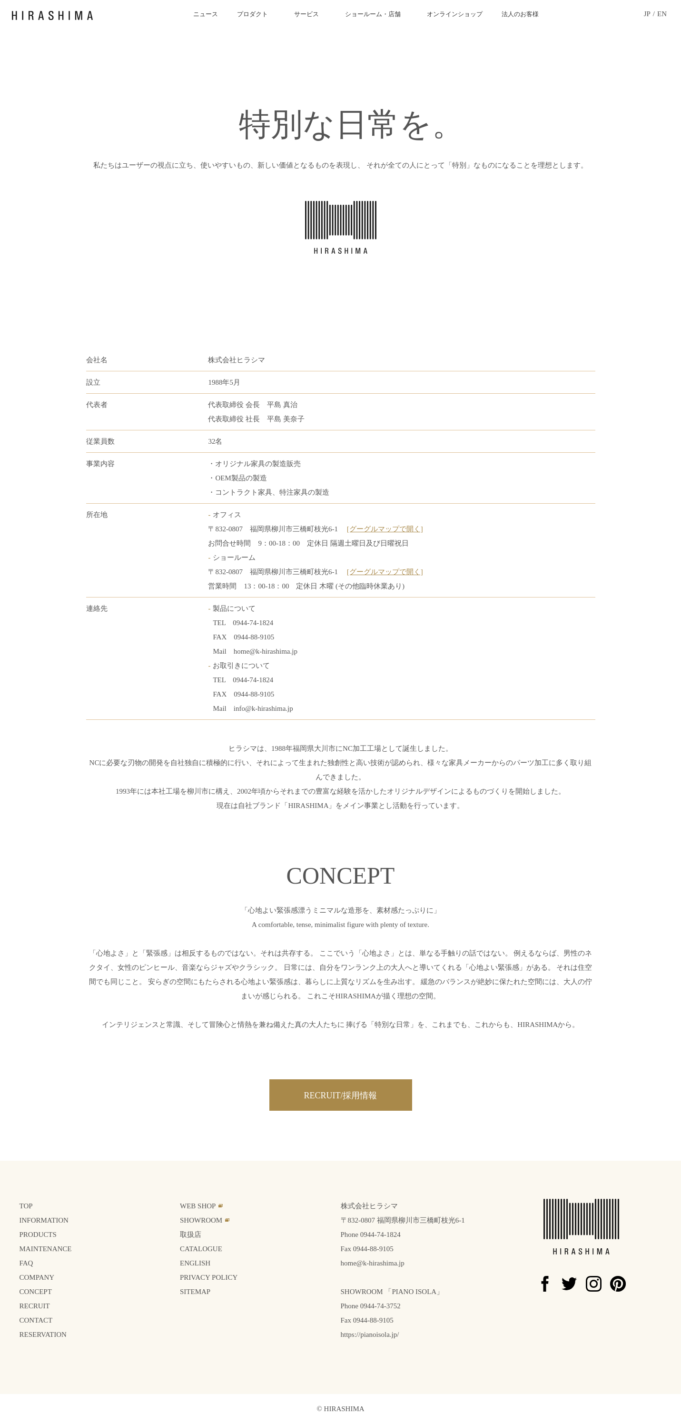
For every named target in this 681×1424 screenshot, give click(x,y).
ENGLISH (195, 1263)
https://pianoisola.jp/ (370, 1334)
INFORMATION (44, 1220)
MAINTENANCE (46, 1249)
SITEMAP (195, 1291)
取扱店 (190, 1234)
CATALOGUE (201, 1249)
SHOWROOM (201, 1220)
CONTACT (36, 1320)
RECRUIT (35, 1306)
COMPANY (37, 1277)
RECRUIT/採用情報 (340, 1095)
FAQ (26, 1263)
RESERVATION (43, 1334)
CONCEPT (36, 1291)
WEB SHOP (198, 1206)
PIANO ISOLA (414, 1291)
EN (662, 14)
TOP (26, 1206)
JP (647, 14)
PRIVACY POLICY (208, 1277)
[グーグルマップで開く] (385, 529)
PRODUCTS (38, 1234)
